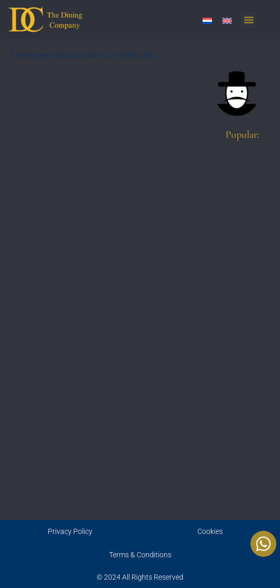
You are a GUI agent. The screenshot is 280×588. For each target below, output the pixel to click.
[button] (249, 20)
